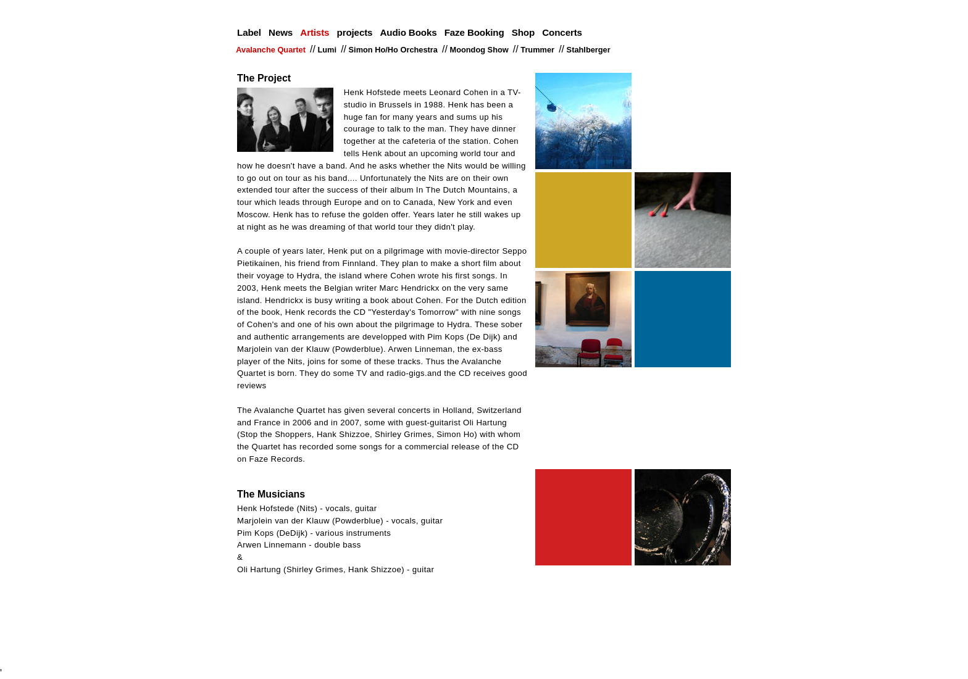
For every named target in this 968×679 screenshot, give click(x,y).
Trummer (539, 49)
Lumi (328, 49)
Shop (523, 32)
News (281, 32)
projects (355, 32)
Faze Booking (474, 32)
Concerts (562, 32)
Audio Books (408, 32)
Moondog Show (480, 49)
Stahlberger (589, 49)
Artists (314, 32)
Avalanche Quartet (272, 49)
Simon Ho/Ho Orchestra (394, 49)
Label (249, 32)
